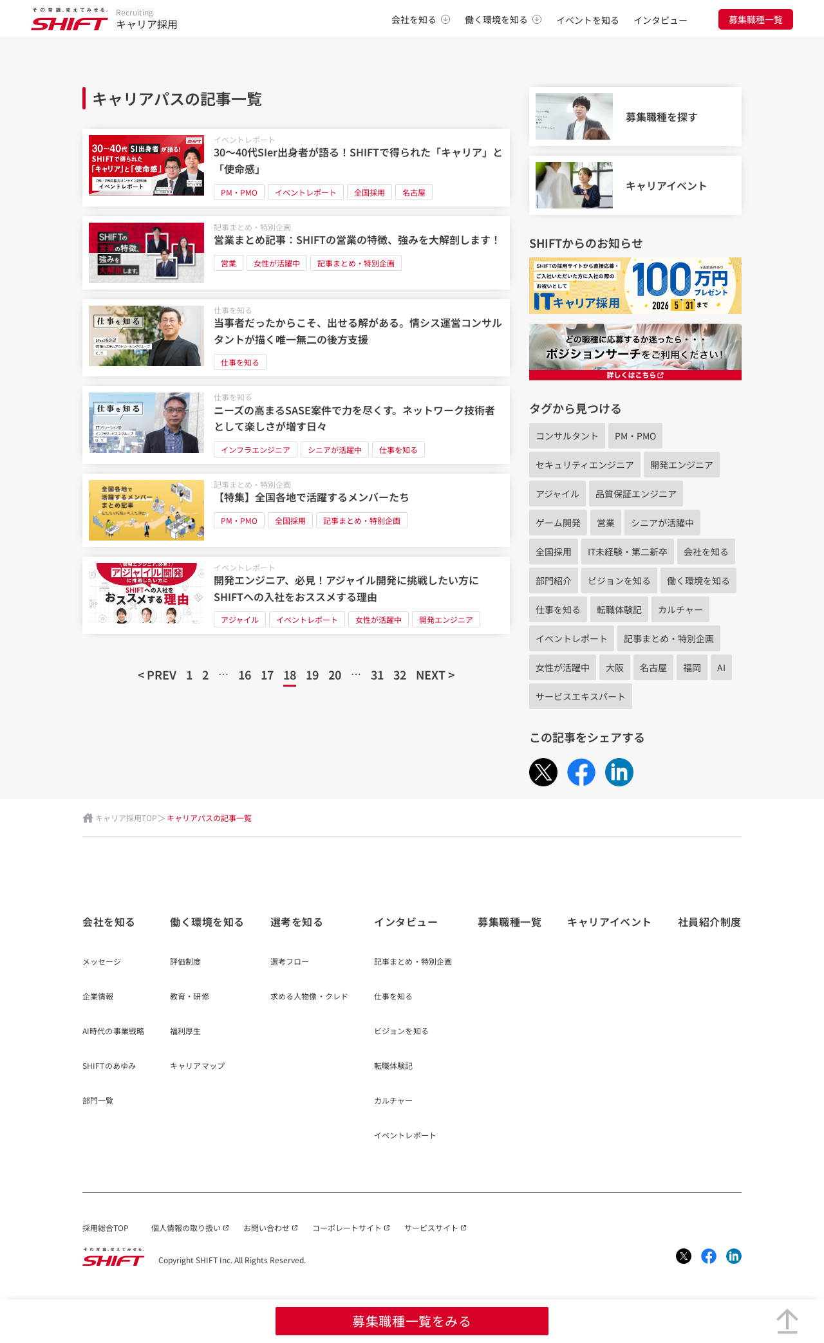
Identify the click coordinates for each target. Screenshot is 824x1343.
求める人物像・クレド (309, 996)
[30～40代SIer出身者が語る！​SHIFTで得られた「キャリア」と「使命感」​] (296, 168)
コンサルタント (567, 435)
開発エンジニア (446, 619)
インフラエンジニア (255, 449)
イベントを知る (587, 20)
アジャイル (240, 619)
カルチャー (680, 609)
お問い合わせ (266, 1227)
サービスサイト (431, 1227)
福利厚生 (185, 1031)
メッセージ (102, 962)
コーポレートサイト (347, 1227)
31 (377, 674)
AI (721, 667)
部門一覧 (97, 1101)
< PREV (157, 674)
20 (334, 674)
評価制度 (185, 962)
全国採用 (369, 192)
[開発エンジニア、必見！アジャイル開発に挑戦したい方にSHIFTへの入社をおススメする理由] (296, 595)
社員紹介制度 (710, 921)
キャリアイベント (609, 921)
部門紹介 (554, 580)
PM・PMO (239, 192)
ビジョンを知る (619, 580)
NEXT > (435, 674)
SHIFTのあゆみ (109, 1066)
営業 (228, 262)
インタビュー (660, 20)
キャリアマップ (197, 1066)
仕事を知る (233, 309)
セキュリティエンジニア (585, 464)
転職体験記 (619, 609)
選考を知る (297, 921)
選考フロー (290, 962)
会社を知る (421, 19)
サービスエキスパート (581, 696)
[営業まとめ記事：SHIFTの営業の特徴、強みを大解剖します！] (296, 253)
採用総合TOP (105, 1227)
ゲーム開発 (558, 522)
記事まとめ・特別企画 (252, 226)
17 (267, 674)
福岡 (692, 667)
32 (399, 674)
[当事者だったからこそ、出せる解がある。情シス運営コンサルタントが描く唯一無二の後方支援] (296, 338)
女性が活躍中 (277, 262)
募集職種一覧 (756, 19)
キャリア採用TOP (126, 817)
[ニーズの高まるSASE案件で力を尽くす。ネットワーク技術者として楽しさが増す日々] (296, 425)
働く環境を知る (503, 19)
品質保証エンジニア (636, 493)
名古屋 (414, 192)
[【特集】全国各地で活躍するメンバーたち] (296, 510)
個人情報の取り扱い (186, 1227)
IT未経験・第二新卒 (628, 551)
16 (244, 674)
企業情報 (97, 996)
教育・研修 (189, 996)
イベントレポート (245, 139)
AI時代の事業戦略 (113, 1031)
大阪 (615, 667)
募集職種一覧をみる (411, 1320)
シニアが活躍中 (335, 449)
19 (312, 674)
